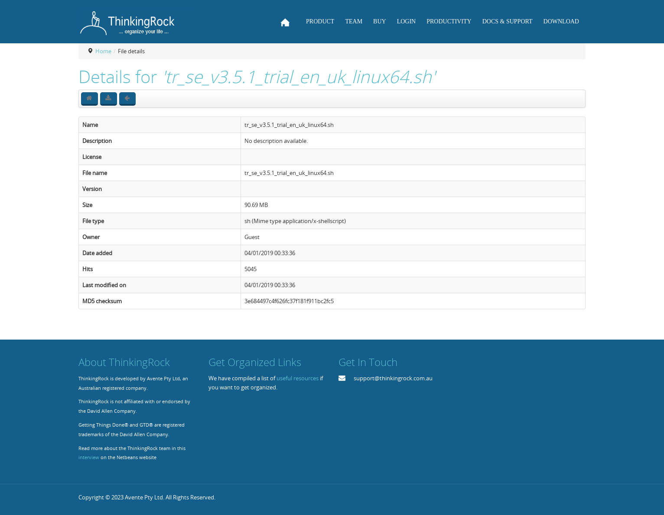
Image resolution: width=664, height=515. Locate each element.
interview (88, 457)
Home (103, 51)
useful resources (298, 378)
